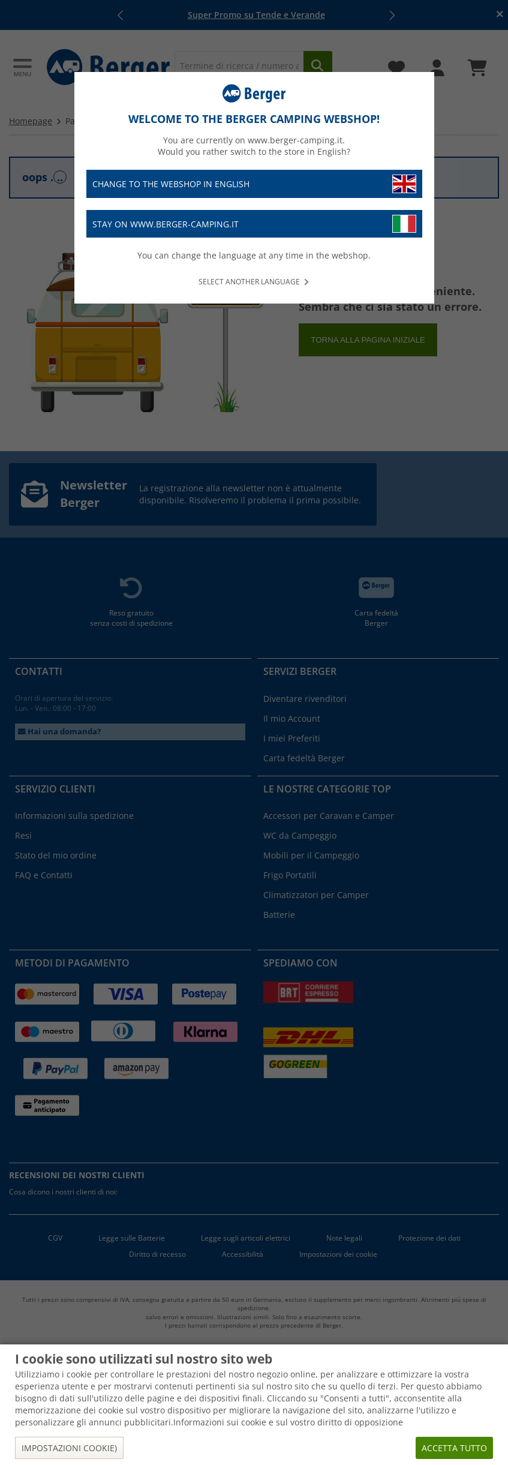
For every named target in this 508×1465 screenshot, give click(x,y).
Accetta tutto (454, 1448)
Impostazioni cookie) (69, 1448)
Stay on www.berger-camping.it (254, 224)
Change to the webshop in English (254, 184)
